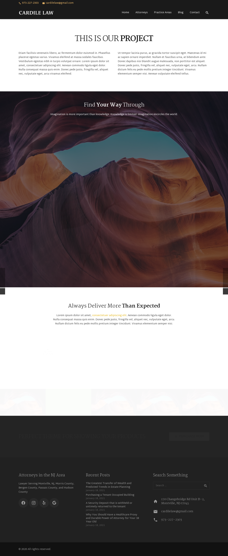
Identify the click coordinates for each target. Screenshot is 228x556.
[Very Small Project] (205, 402)
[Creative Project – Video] (114, 402)
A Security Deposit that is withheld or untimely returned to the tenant (109, 505)
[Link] (36, 13)
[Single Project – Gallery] (159, 402)
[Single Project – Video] (68, 402)
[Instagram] (33, 503)
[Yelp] (44, 503)
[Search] (207, 12)
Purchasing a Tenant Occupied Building (110, 495)
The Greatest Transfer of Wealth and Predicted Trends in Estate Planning (108, 485)
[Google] (54, 503)
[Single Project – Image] (23, 402)
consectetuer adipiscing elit (109, 315)
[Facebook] (23, 503)
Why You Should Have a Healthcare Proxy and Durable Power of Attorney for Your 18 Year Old (112, 518)
